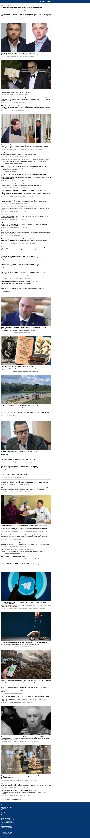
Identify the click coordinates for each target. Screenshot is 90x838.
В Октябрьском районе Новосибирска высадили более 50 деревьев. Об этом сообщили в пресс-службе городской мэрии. (26, 558)
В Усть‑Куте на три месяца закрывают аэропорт (14, 474)
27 (17, 799)
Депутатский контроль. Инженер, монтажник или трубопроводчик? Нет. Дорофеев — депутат (24, 328)
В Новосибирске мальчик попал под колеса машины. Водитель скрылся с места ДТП (24, 487)
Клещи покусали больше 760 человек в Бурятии (14, 183)
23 (13, 799)
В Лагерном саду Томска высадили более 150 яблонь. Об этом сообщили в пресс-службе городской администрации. (25, 544)
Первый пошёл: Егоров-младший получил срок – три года (17, 145)
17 (8, 799)
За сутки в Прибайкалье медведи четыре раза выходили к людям (19, 459)
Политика (20, 56)
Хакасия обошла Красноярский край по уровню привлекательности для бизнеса (23, 288)
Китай (39, 531)
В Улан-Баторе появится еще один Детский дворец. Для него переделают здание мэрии (25, 159)
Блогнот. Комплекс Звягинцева (9, 91)
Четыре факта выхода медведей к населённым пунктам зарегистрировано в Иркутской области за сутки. (22, 460)
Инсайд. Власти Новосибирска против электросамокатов (17, 153)
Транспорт (11, 10)
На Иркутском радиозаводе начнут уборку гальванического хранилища (20, 481)
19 (10, 799)
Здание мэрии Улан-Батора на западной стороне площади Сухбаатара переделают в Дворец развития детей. (23, 161)
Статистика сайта (4, 808)
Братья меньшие (12, 219)
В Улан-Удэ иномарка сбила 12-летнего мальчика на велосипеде (19, 466)
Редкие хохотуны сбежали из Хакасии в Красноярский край (17, 239)
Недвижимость (16, 252)
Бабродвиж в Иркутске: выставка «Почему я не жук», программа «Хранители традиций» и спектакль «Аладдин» (26, 776)
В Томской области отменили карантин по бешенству (16, 214)
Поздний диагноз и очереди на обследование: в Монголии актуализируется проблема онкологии (25, 526)
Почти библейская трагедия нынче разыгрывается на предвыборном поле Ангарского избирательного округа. (23, 54)
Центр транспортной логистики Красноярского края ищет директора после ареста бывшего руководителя (23, 175)
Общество (11, 110)
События (23, 780)
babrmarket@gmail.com (6, 826)
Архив (2, 809)
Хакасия (25, 243)
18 (9, 799)
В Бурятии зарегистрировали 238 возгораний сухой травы (17, 549)
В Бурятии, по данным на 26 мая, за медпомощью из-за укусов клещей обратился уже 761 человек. (21, 185)
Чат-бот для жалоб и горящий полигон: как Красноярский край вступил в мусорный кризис (26, 680)
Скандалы (29, 149)
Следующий (22, 799)
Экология (11, 243)
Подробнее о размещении (6, 827)
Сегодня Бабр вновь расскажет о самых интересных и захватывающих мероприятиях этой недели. (21, 778)
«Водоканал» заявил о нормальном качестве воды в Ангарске (18, 222)
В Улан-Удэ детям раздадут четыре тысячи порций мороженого (18, 784)
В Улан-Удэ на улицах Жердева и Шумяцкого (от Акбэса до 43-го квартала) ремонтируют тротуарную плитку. (23, 8)
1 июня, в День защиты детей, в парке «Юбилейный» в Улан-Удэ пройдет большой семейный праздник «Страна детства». (26, 785)
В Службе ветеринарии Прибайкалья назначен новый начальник (19, 281)
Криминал (25, 149)
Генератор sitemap (5, 834)
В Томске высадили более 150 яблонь (11, 543)
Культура (19, 94)
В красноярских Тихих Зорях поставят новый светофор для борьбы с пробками (23, 535)
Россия (23, 94)
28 (18, 799)
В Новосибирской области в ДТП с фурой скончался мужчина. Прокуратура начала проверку (24, 273)
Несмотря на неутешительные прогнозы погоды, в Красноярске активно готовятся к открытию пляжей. (22, 407)
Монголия (20, 163)
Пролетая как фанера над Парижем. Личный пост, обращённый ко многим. (16, 92)
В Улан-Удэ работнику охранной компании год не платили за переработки (21, 106)
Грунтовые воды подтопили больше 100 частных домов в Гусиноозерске (21, 206)
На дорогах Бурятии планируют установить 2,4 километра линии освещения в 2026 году (25, 97)
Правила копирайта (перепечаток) (8, 805)
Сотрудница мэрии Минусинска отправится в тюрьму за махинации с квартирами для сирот (24, 688)
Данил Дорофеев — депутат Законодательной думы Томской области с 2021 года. (18, 330)
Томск (17, 219)
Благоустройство (16, 10)
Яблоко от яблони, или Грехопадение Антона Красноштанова (18, 53)
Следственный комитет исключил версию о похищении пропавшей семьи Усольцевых (25, 412)
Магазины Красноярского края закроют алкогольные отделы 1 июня (20, 231)
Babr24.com (7, 10)
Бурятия (21, 10)
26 (16, 799)
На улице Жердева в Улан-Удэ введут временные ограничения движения (21, 7)
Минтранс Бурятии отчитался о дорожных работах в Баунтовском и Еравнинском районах (26, 14)
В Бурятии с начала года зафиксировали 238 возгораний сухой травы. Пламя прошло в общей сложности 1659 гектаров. (25, 551)
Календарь (3, 811)
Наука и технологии (25, 371)
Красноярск (33, 149)
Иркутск (24, 56)
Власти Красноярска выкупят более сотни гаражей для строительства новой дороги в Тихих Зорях (25, 247)
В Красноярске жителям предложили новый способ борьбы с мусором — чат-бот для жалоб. (20, 682)
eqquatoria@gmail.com (9, 822)
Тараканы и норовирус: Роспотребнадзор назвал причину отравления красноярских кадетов (24, 191)
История (19, 371)
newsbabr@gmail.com (5, 816)
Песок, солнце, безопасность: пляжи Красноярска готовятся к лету (19, 405)
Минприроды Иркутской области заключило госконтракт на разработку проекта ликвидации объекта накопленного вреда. (26, 482)
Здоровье (11, 187)
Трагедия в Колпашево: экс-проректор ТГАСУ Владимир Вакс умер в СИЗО (22, 737)
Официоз (15, 260)
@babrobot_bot (9, 821)
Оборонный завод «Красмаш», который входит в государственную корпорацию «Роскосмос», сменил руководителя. (24, 201)
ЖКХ (10, 171)
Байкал (30, 371)
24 (14, 799)
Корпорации (21, 149)
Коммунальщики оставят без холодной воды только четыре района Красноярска (23, 166)
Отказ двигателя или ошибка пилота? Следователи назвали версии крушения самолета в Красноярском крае (26, 697)
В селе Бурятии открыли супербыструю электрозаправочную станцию (20, 264)
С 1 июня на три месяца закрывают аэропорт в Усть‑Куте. (13, 475)
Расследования (18, 196)
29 (19, 799)
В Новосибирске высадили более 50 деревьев (14, 556)
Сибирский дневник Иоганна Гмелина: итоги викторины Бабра (18, 366)
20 (11, 799)
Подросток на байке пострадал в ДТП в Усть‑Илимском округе (18, 563)
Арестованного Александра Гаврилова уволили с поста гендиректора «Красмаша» (24, 200)
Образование (16, 163)
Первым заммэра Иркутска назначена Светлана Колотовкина (18, 256)
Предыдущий (4, 799)
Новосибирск (16, 156)
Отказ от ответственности (6, 804)
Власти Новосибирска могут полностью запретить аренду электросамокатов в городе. (18, 154)
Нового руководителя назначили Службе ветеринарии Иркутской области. (16, 283)
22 (12, 799)
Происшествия (16, 187)
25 (15, 799)
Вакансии (3, 812)
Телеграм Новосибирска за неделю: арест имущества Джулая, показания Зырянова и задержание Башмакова (25, 603)
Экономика (15, 110)
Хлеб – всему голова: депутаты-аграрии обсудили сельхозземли (19, 451)
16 (7, 799)
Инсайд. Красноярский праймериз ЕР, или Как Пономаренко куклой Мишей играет (24, 642)
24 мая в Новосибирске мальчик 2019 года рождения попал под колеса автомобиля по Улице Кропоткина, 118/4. (24, 489)
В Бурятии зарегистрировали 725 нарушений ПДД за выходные (18, 790)
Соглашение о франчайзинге (7, 807)
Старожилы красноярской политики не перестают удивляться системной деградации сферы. (20, 644)
